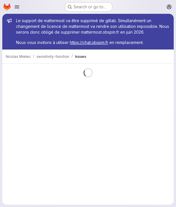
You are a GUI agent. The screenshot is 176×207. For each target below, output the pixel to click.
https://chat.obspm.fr (89, 42)
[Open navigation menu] (17, 7)
